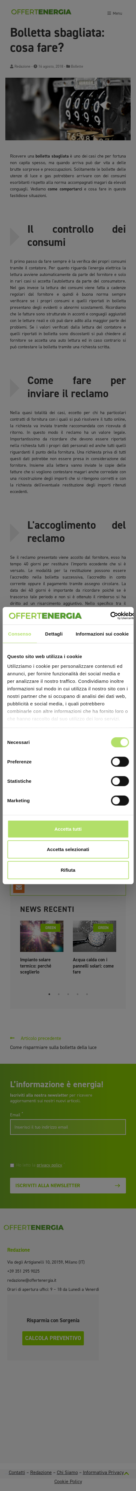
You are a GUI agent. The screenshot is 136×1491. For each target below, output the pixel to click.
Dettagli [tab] (54, 633)
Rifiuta (68, 869)
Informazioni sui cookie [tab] (102, 633)
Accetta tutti (68, 828)
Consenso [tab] (19, 633)
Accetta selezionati (68, 849)
